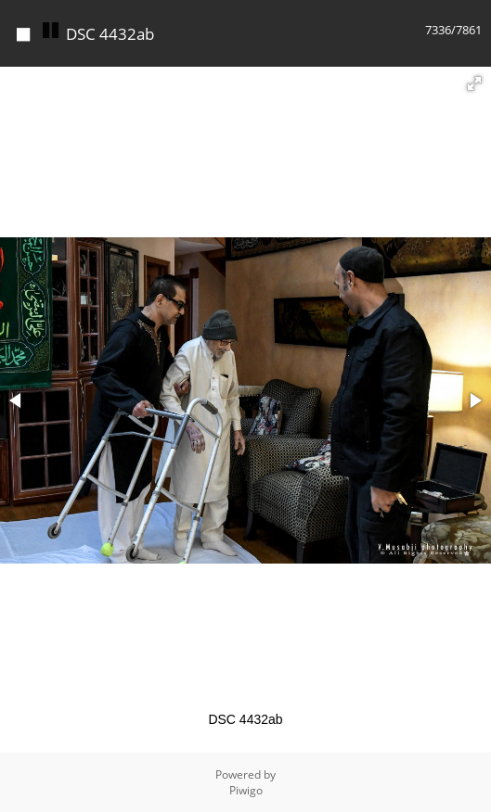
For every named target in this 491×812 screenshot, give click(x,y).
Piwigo (246, 790)
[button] (474, 83)
